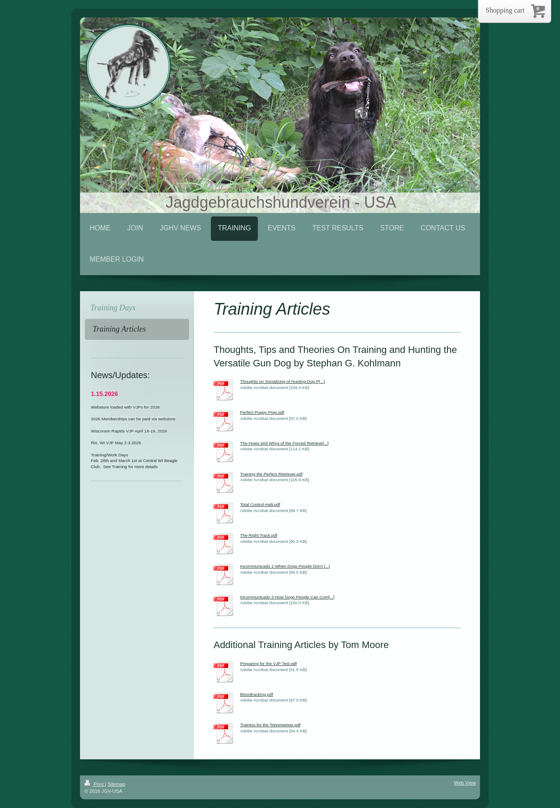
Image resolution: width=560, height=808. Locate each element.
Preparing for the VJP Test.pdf (268, 663)
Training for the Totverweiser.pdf (270, 724)
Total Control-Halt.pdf (260, 504)
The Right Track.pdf (258, 535)
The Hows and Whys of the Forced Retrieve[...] (284, 443)
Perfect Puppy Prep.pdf (262, 412)
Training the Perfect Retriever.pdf (271, 474)
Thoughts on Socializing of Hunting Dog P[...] (282, 381)
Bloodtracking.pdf (256, 694)
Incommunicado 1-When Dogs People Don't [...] (285, 566)
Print (94, 784)
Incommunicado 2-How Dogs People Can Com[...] (287, 597)
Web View (465, 782)
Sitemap (116, 784)
